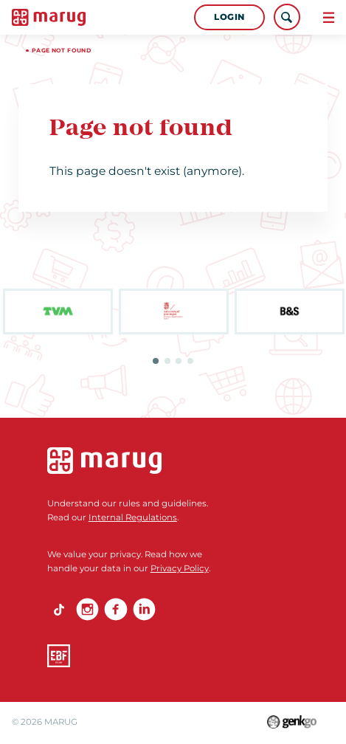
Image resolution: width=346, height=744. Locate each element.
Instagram (87, 609)
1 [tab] (156, 361)
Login (229, 17)
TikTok (58, 609)
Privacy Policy (179, 568)
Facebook (115, 609)
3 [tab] (178, 361)
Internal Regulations (133, 517)
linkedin (144, 609)
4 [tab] (190, 361)
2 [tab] (167, 361)
